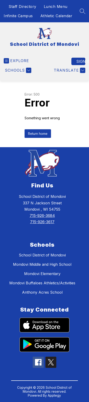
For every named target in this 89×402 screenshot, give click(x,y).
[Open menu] (16, 61)
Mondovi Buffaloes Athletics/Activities (42, 283)
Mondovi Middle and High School (42, 264)
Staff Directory (22, 6)
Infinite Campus (18, 15)
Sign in (80, 61)
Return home (38, 134)
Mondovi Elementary (42, 273)
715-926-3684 (42, 215)
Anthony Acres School (42, 292)
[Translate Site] (69, 70)
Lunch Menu (55, 6)
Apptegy (54, 395)
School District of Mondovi (42, 255)
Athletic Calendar (56, 15)
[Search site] (82, 11)
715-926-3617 (42, 221)
